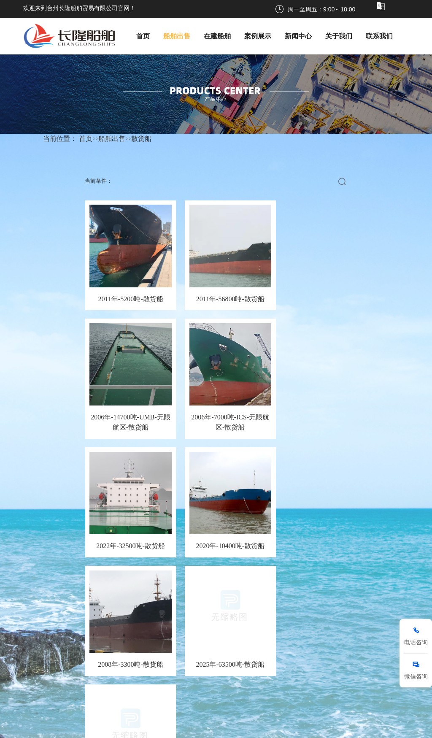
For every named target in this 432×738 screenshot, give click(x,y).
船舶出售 (111, 138)
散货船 (141, 138)
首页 (85, 138)
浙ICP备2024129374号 (216, 729)
